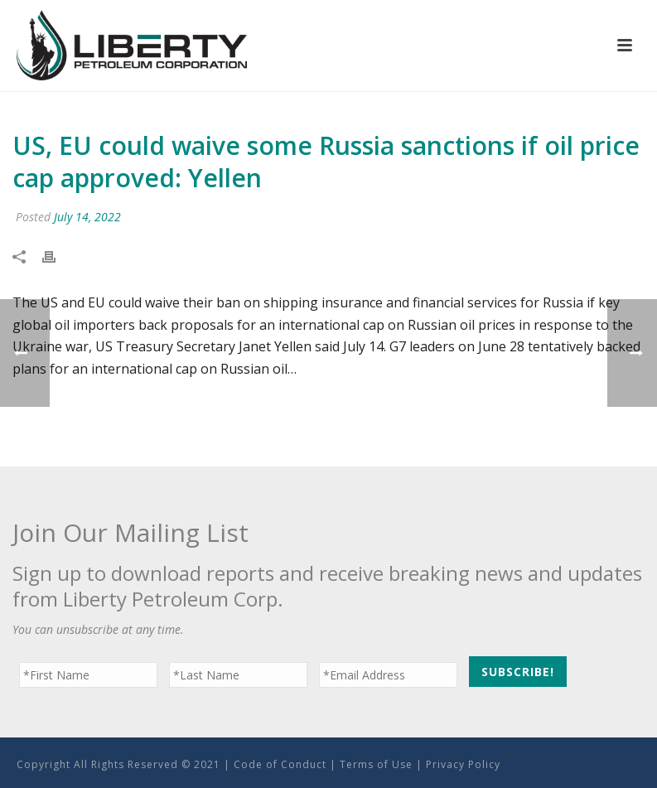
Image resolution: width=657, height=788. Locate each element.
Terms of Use (376, 764)
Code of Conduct (280, 764)
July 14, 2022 (87, 217)
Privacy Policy (463, 764)
